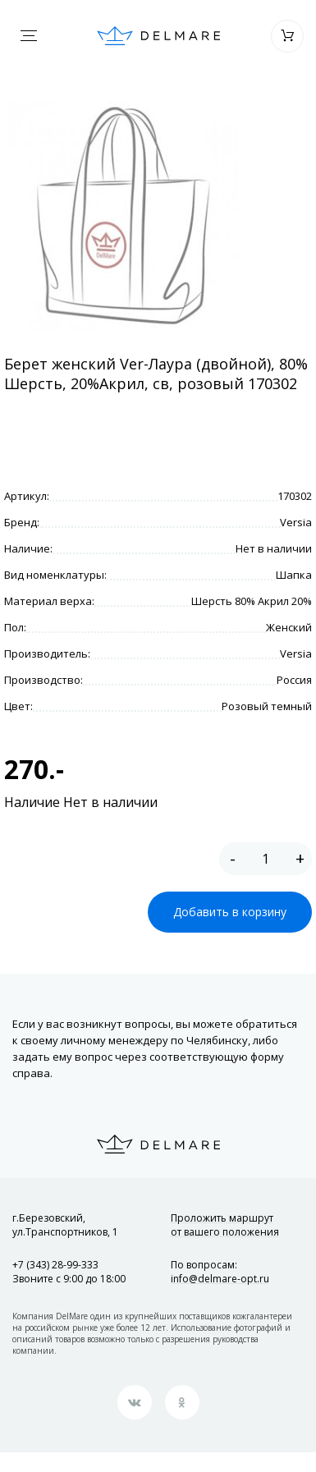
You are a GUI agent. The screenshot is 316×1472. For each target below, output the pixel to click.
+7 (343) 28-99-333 (55, 1265)
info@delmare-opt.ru (220, 1279)
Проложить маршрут (225, 1225)
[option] (122, 217)
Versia (296, 522)
